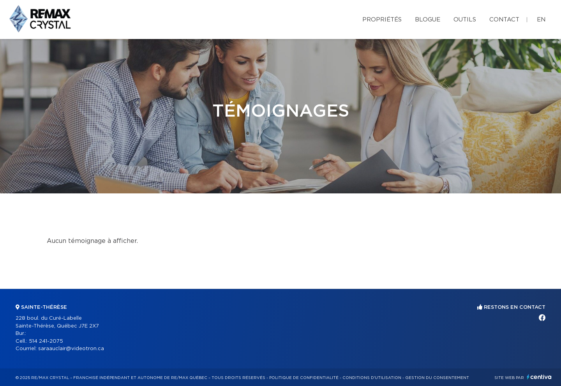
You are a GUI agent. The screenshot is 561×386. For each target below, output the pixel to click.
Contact (504, 20)
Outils (464, 20)
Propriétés (382, 20)
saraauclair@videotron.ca (71, 348)
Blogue (427, 20)
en (541, 20)
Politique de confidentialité (304, 378)
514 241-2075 (46, 341)
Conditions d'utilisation (371, 378)
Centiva (539, 376)
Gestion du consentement (437, 378)
